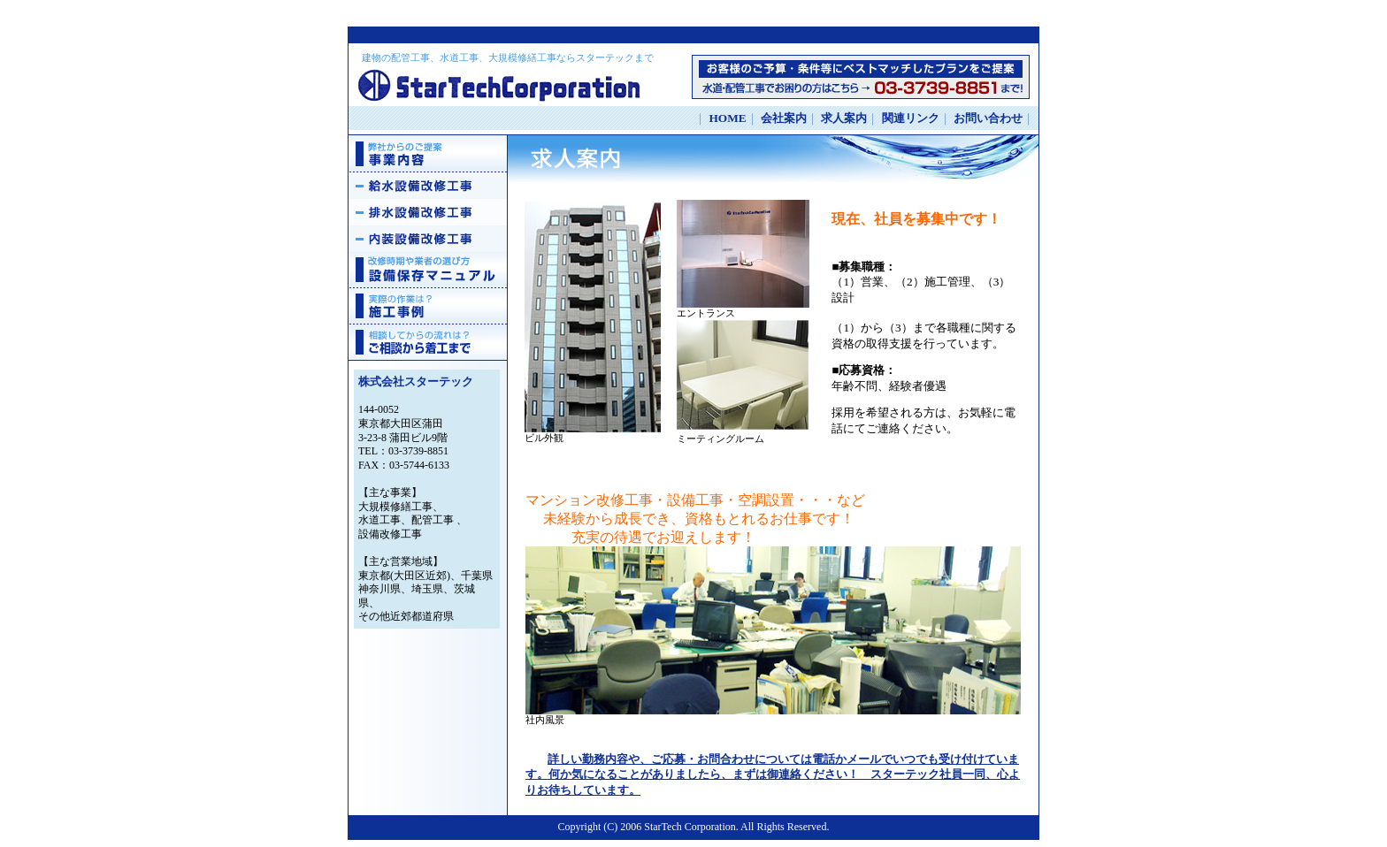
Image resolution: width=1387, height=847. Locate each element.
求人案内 (844, 118)
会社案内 (784, 118)
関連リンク (910, 118)
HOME (727, 118)
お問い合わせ (988, 118)
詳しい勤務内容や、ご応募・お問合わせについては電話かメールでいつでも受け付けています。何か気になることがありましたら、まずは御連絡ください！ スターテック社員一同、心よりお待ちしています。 (772, 774)
